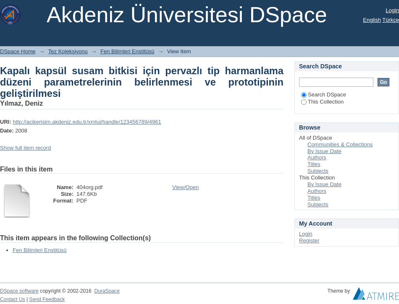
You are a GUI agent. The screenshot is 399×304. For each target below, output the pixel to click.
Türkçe (390, 20)
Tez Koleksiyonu (68, 51)
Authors (316, 157)
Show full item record (25, 148)
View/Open (185, 187)
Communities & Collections (340, 144)
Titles (313, 164)
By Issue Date (324, 151)
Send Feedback (47, 299)
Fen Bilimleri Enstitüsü (127, 51)
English (372, 20)
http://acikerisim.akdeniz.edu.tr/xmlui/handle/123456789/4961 (87, 122)
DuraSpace (106, 291)
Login (392, 10)
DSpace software (19, 291)
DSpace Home (18, 51)
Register (309, 240)
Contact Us (12, 299)
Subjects (317, 171)
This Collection (322, 102)
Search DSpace (323, 94)
